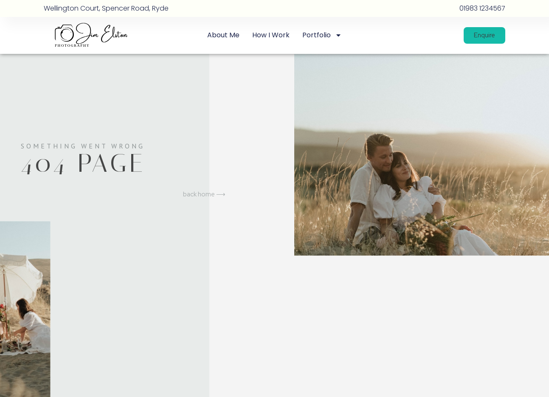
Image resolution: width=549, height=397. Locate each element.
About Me (223, 35)
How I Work (271, 35)
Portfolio (322, 35)
